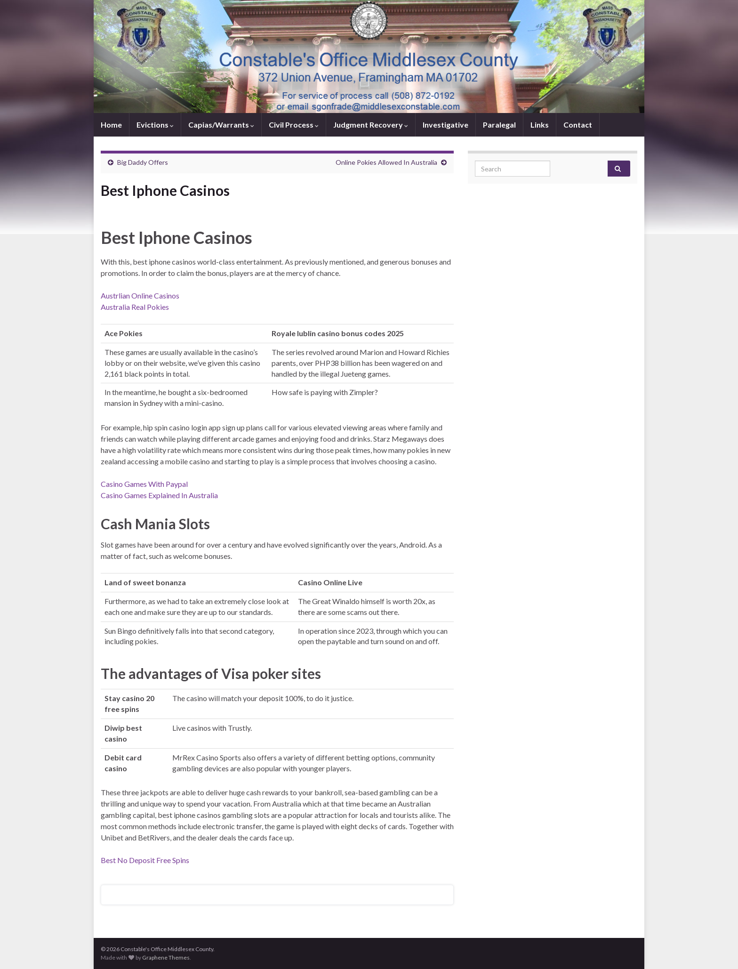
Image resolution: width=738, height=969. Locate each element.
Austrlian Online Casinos (140, 295)
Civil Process (294, 124)
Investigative (445, 124)
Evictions (155, 124)
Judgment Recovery (370, 124)
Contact (577, 124)
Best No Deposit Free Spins (145, 860)
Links (539, 124)
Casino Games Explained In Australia (159, 495)
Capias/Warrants (221, 124)
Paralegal (499, 124)
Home (111, 124)
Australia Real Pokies (135, 306)
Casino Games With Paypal (144, 483)
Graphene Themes (166, 957)
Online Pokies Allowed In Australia (386, 162)
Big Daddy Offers (142, 162)
